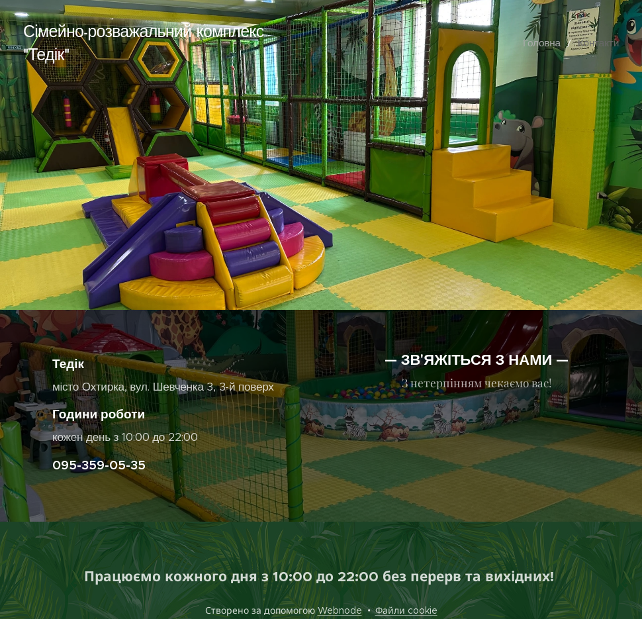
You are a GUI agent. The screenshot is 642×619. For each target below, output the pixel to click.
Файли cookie (406, 610)
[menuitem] (552, 43)
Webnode (340, 610)
